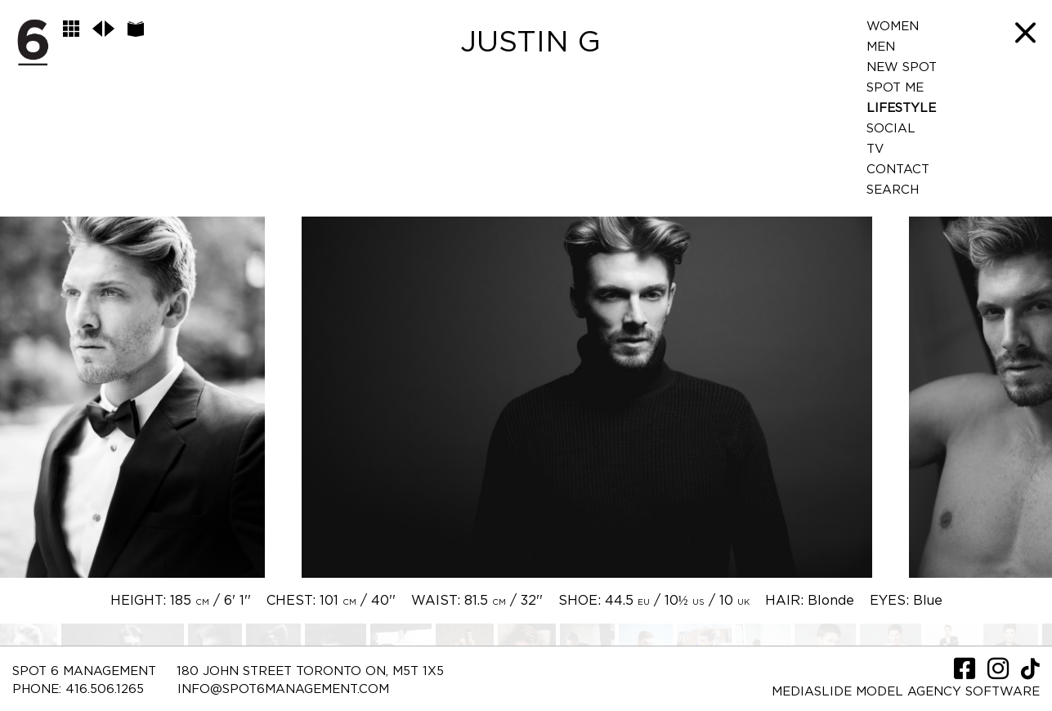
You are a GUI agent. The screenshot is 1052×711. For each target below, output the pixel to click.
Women (892, 26)
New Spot (901, 67)
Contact (897, 169)
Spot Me (895, 88)
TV (875, 149)
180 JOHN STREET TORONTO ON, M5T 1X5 (310, 671)
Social (890, 129)
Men (880, 47)
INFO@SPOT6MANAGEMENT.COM (283, 689)
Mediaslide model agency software (906, 692)
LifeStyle (901, 108)
